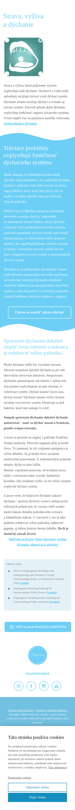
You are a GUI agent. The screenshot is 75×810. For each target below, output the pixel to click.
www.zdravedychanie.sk (37, 673)
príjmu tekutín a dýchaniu (20, 123)
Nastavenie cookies (19, 777)
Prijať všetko (37, 797)
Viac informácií (57, 767)
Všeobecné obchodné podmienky (51, 710)
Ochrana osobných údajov (20, 710)
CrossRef (23, 583)
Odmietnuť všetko (37, 787)
